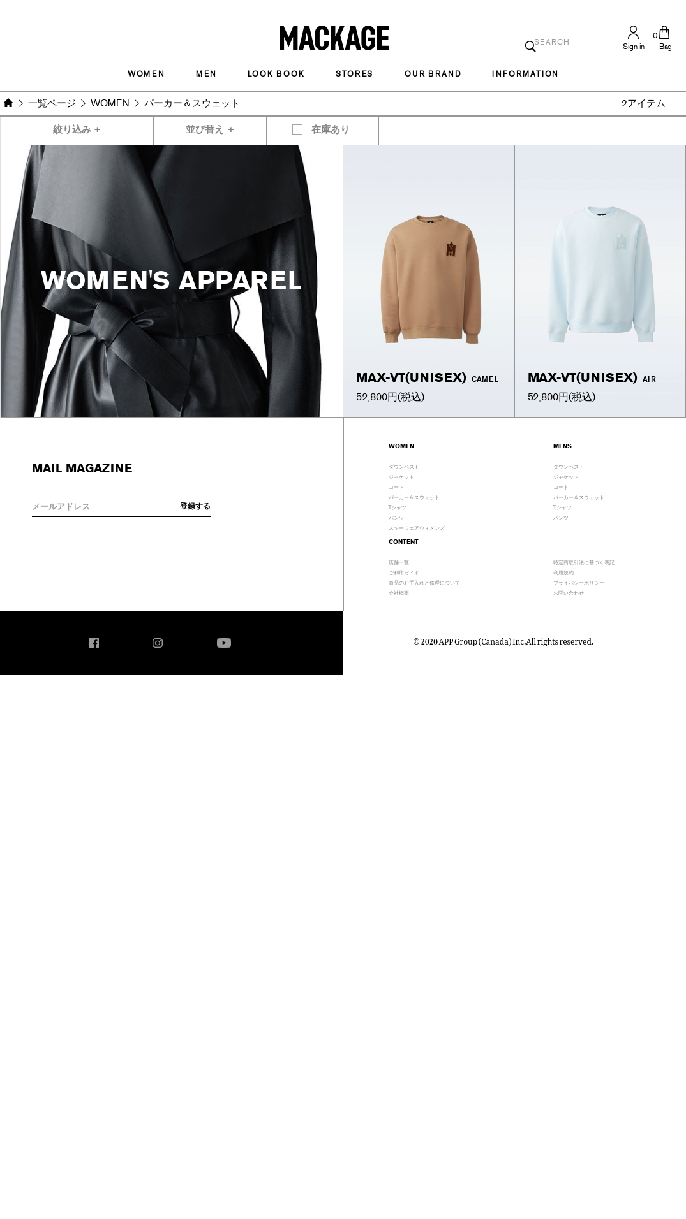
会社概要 (399, 591)
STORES (354, 73)
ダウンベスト (404, 465)
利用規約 (563, 571)
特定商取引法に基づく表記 (584, 561)
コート (396, 485)
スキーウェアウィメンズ (417, 526)
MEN (206, 73)
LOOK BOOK (276, 73)
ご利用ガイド (404, 571)
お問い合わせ (568, 591)
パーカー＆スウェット (414, 496)
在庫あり (330, 130)
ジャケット (401, 475)
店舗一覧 (399, 561)
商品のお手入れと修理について (424, 581)
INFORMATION (525, 73)
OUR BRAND (433, 73)
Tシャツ (398, 506)
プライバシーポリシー (578, 581)
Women (146, 73)
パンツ (396, 516)
